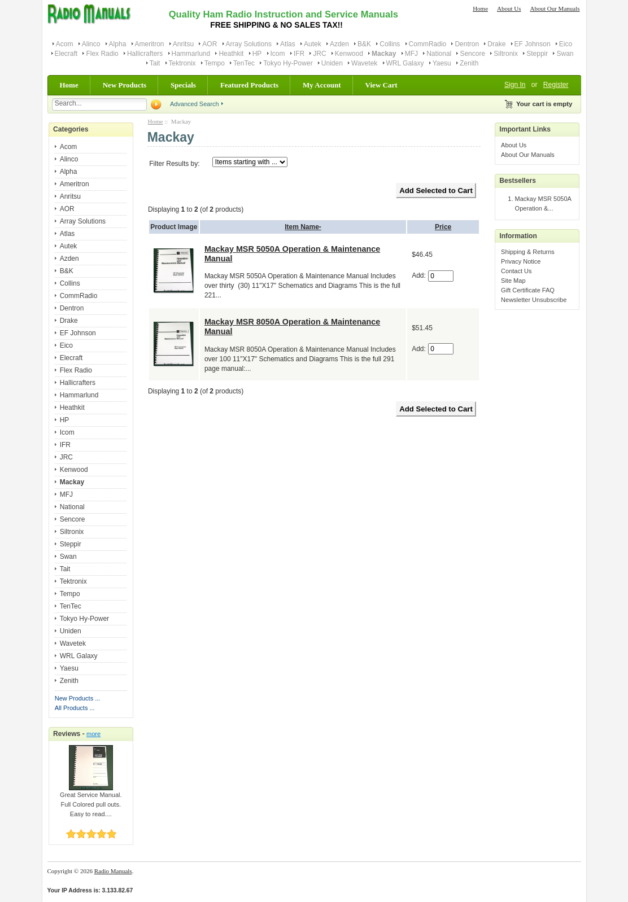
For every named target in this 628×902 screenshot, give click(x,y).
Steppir (537, 54)
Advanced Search (194, 103)
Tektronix (182, 63)
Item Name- (303, 227)
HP (257, 54)
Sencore (472, 54)
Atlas (287, 44)
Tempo (214, 63)
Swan (564, 54)
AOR (209, 44)
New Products (124, 85)
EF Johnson (532, 44)
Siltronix (506, 54)
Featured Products (249, 85)
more (93, 733)
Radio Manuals (113, 871)
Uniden (332, 63)
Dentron (467, 44)
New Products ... (78, 698)
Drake (496, 44)
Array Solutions (249, 44)
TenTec (244, 63)
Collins (390, 44)
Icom (278, 54)
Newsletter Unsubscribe (533, 299)
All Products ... (75, 707)
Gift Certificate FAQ (528, 290)
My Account (322, 85)
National (438, 54)
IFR (299, 54)
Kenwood (349, 54)
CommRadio (428, 44)
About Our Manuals (555, 8)
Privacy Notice (520, 261)
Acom (64, 44)
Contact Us (516, 271)
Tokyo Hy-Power (287, 63)
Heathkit (231, 54)
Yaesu (442, 63)
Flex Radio (102, 54)
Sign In (514, 85)
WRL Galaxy (405, 63)
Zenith (469, 63)
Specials (183, 85)
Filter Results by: (174, 164)
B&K (364, 44)
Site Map (513, 280)
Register (556, 85)
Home (480, 8)
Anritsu (183, 44)
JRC (319, 54)
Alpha (118, 44)
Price (443, 227)
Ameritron (149, 44)
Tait (155, 63)
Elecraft (66, 54)
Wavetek (364, 63)
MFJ (411, 54)
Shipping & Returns (528, 251)
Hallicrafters (145, 54)
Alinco (91, 44)
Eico (565, 44)
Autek (312, 44)
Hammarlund (191, 54)
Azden (339, 44)
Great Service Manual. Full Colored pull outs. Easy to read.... (90, 801)
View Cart (381, 85)
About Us (509, 8)
